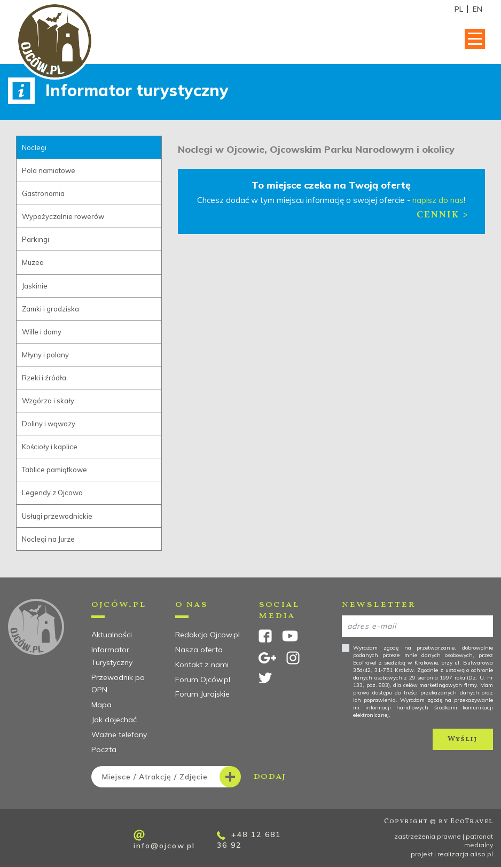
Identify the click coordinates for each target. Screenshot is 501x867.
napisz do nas (438, 200)
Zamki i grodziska (50, 308)
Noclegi (34, 147)
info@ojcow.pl (164, 840)
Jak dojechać (114, 719)
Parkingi (35, 239)
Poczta (103, 749)
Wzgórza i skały (48, 400)
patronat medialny (478, 840)
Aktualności (111, 634)
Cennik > (443, 215)
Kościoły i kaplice (49, 446)
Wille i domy (41, 331)
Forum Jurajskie (202, 694)
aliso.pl (481, 854)
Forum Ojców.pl (202, 679)
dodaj (188, 776)
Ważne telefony (119, 734)
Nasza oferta (199, 649)
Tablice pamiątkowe (54, 469)
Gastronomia (43, 193)
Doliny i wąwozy (48, 423)
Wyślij (462, 739)
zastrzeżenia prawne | (430, 836)
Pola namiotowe (48, 170)
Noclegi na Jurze (48, 539)
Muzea (33, 262)
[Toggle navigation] (475, 39)
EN (477, 9)
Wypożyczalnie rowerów (63, 216)
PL (459, 9)
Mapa (101, 704)
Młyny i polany (45, 354)
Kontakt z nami (202, 664)
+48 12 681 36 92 (249, 840)
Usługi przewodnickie (57, 516)
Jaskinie (35, 286)
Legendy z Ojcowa (52, 492)
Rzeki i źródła (44, 377)
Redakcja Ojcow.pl (207, 634)
